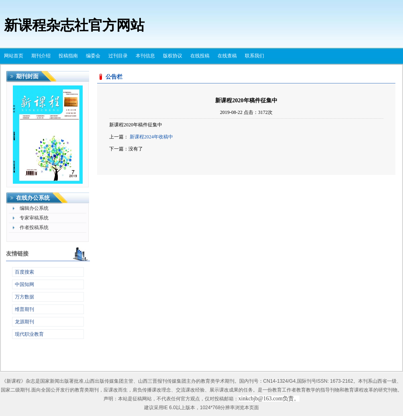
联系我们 (254, 56)
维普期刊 (24, 309)
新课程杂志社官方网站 (74, 25)
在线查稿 (227, 56)
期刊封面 (27, 76)
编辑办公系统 (34, 208)
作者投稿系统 (34, 227)
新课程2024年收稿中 (151, 137)
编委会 (93, 56)
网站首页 (13, 56)
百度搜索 (24, 272)
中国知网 (24, 284)
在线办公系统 (33, 198)
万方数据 (24, 297)
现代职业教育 (29, 334)
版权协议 (172, 56)
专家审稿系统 (34, 218)
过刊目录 (118, 56)
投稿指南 (68, 56)
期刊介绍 (41, 56)
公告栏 (114, 77)
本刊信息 (145, 56)
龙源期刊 (24, 322)
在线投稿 (200, 56)
